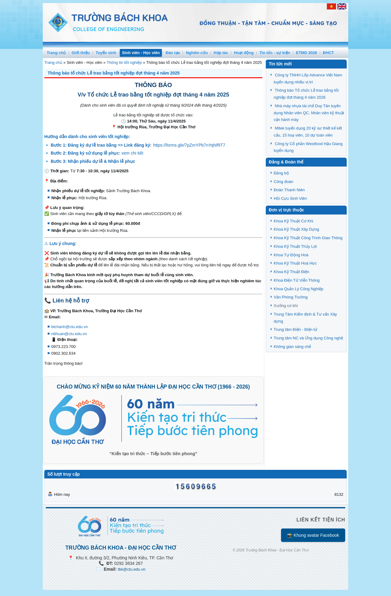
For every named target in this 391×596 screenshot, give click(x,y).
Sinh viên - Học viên (141, 52)
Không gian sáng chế (292, 346)
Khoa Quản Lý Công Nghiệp (298, 289)
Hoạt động (244, 52)
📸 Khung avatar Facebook (313, 535)
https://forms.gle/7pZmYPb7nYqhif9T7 (189, 145)
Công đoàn (283, 181)
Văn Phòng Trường (291, 297)
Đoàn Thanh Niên (289, 190)
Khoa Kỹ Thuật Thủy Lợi (295, 246)
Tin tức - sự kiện (274, 52)
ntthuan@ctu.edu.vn (69, 333)
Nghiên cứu (197, 52)
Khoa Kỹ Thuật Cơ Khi (293, 221)
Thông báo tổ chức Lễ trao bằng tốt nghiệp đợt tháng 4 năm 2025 (114, 73)
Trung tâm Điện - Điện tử (295, 329)
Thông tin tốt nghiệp (124, 62)
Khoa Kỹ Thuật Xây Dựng (296, 229)
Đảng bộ (281, 173)
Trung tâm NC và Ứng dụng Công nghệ (308, 338)
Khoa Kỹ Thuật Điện (291, 271)
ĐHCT (328, 52)
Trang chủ (56, 52)
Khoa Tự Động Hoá (291, 255)
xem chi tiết (132, 153)
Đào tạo (173, 52)
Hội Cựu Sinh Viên (290, 198)
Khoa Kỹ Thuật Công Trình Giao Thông (308, 238)
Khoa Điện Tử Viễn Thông (297, 280)
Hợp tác (221, 52)
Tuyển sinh (106, 52)
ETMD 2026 (306, 52)
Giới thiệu (80, 52)
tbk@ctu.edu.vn (132, 569)
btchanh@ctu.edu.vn (69, 326)
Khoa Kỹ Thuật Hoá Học (295, 263)
